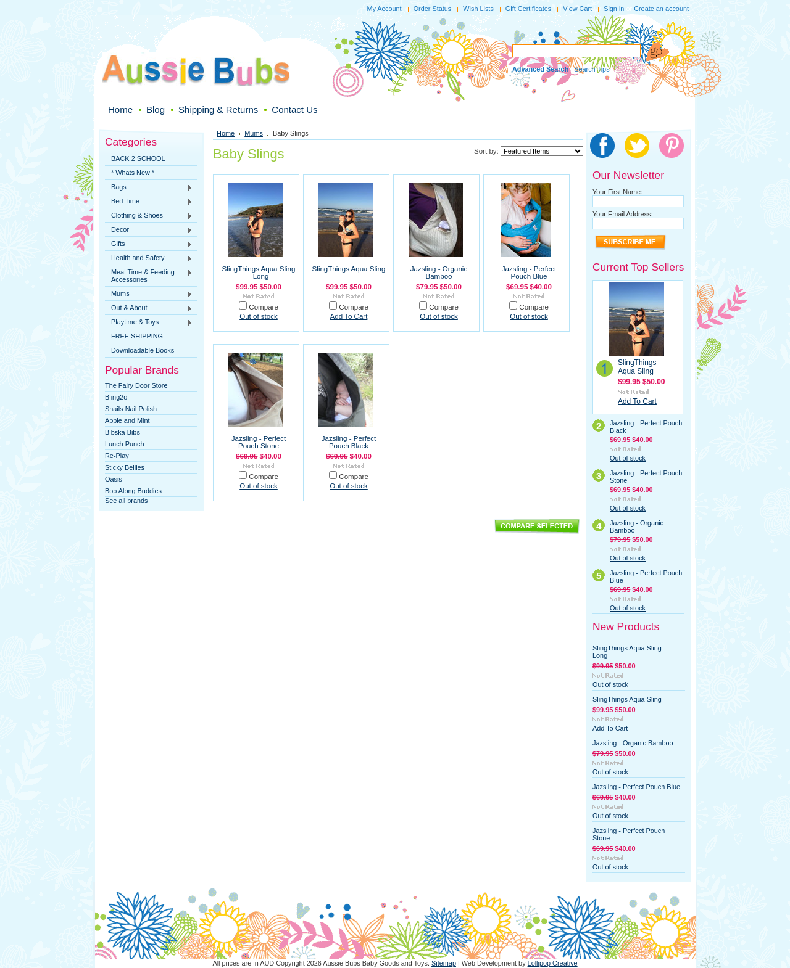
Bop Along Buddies (133, 490)
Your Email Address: (622, 214)
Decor (149, 230)
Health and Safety (149, 258)
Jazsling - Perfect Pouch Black (349, 442)
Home (226, 133)
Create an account (661, 8)
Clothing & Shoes (149, 215)
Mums (149, 294)
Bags (149, 187)
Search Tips (591, 69)
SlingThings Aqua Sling (349, 269)
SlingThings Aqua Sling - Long (259, 272)
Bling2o (116, 397)
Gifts (149, 244)
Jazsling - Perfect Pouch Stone (258, 442)
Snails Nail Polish (131, 408)
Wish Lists (478, 8)
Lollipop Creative (553, 963)
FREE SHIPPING (137, 336)
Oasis (113, 479)
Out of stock (258, 316)
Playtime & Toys (149, 322)
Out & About (149, 308)
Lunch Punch (124, 444)
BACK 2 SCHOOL (138, 158)
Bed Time (149, 201)
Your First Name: (617, 191)
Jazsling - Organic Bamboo (438, 272)
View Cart (577, 8)
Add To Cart (349, 316)
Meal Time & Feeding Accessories (149, 275)
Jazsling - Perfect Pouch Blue (529, 272)
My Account (384, 8)
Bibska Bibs (122, 432)
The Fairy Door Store (136, 385)
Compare (263, 307)
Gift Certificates (528, 8)
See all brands (126, 500)
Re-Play (117, 455)
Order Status (433, 8)
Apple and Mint (127, 420)
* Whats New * (132, 172)
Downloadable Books (142, 350)
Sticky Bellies (124, 467)
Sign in (614, 8)
